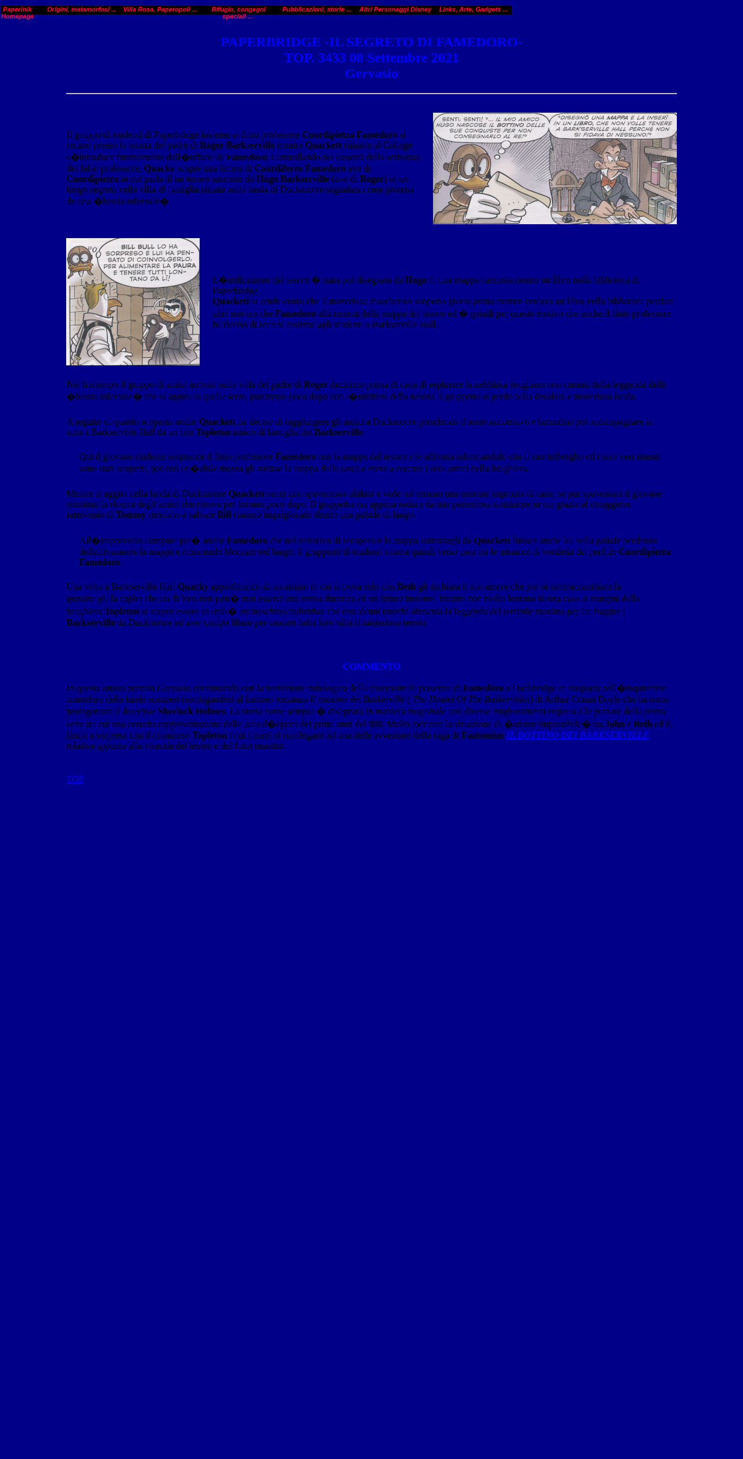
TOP (75, 623)
